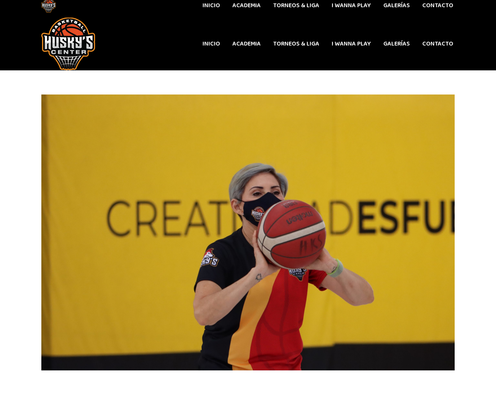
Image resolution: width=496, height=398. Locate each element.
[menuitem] (211, 43)
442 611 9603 (58, 8)
